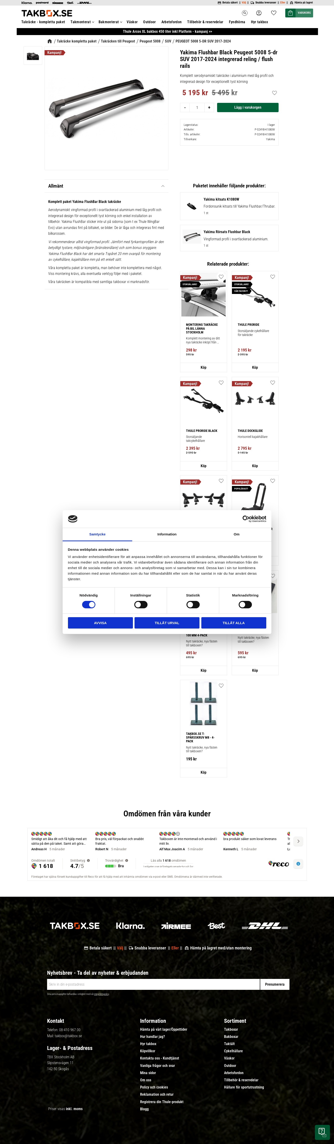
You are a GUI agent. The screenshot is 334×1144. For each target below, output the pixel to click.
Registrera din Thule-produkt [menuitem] (161, 1102)
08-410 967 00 (69, 1030)
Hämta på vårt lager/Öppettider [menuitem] (163, 1029)
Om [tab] (236, 534)
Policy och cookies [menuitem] (154, 1087)
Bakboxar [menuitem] (231, 1037)
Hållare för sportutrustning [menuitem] (244, 1087)
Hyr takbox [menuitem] (148, 1044)
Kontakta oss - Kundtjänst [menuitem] (159, 1058)
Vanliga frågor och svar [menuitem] (157, 1066)
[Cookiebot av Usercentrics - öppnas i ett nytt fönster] (246, 518)
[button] (272, 576)
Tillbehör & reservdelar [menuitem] (241, 1080)
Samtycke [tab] (97, 534)
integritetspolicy (101, 994)
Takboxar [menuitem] (231, 1029)
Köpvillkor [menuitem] (147, 1051)
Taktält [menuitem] (229, 1044)
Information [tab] (167, 534)
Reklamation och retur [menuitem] (156, 1094)
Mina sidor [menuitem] (148, 1073)
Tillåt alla (234, 623)
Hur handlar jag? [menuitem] (152, 1037)
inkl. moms (74, 1109)
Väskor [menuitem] (229, 1058)
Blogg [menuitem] (144, 1109)
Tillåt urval (167, 623)
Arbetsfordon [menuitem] (234, 1073)
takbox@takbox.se (68, 1036)
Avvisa (100, 623)
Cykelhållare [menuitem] (233, 1051)
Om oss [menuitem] (145, 1080)
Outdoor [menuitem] (230, 1066)
